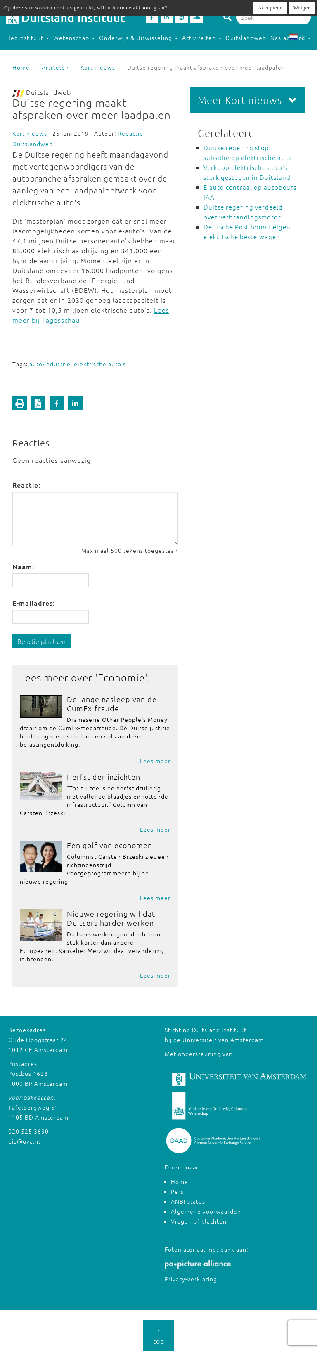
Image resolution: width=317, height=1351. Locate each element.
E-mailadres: (33, 602)
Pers (177, 1191)
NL (300, 37)
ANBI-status (188, 1201)
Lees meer (155, 761)
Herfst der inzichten (103, 776)
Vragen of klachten (199, 1221)
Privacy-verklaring (191, 1279)
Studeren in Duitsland (41, 54)
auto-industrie (50, 364)
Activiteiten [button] (202, 37)
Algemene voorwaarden (206, 1211)
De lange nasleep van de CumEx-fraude (112, 703)
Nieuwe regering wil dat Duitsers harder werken (111, 918)
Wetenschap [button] (74, 37)
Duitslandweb (246, 37)
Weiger (301, 8)
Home (21, 67)
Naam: (23, 566)
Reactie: (26, 484)
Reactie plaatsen (41, 641)
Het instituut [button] (27, 37)
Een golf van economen (109, 845)
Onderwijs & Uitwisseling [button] (138, 37)
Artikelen (55, 67)
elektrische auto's (100, 364)
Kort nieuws (97, 67)
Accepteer (270, 8)
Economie (121, 677)
